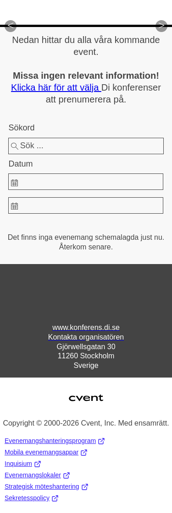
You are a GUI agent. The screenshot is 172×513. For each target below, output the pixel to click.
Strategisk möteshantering (47, 486)
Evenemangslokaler (37, 475)
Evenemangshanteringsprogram (55, 441)
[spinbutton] (85, 181)
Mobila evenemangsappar (46, 452)
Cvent (85, 392)
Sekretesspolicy (32, 498)
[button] (11, 26)
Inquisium (23, 464)
